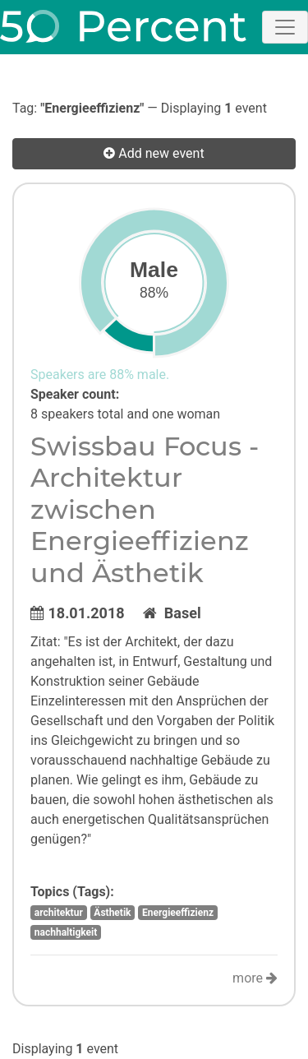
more (255, 978)
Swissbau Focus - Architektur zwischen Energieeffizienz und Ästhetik (144, 509)
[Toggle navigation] (285, 27)
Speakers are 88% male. (99, 374)
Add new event (153, 153)
